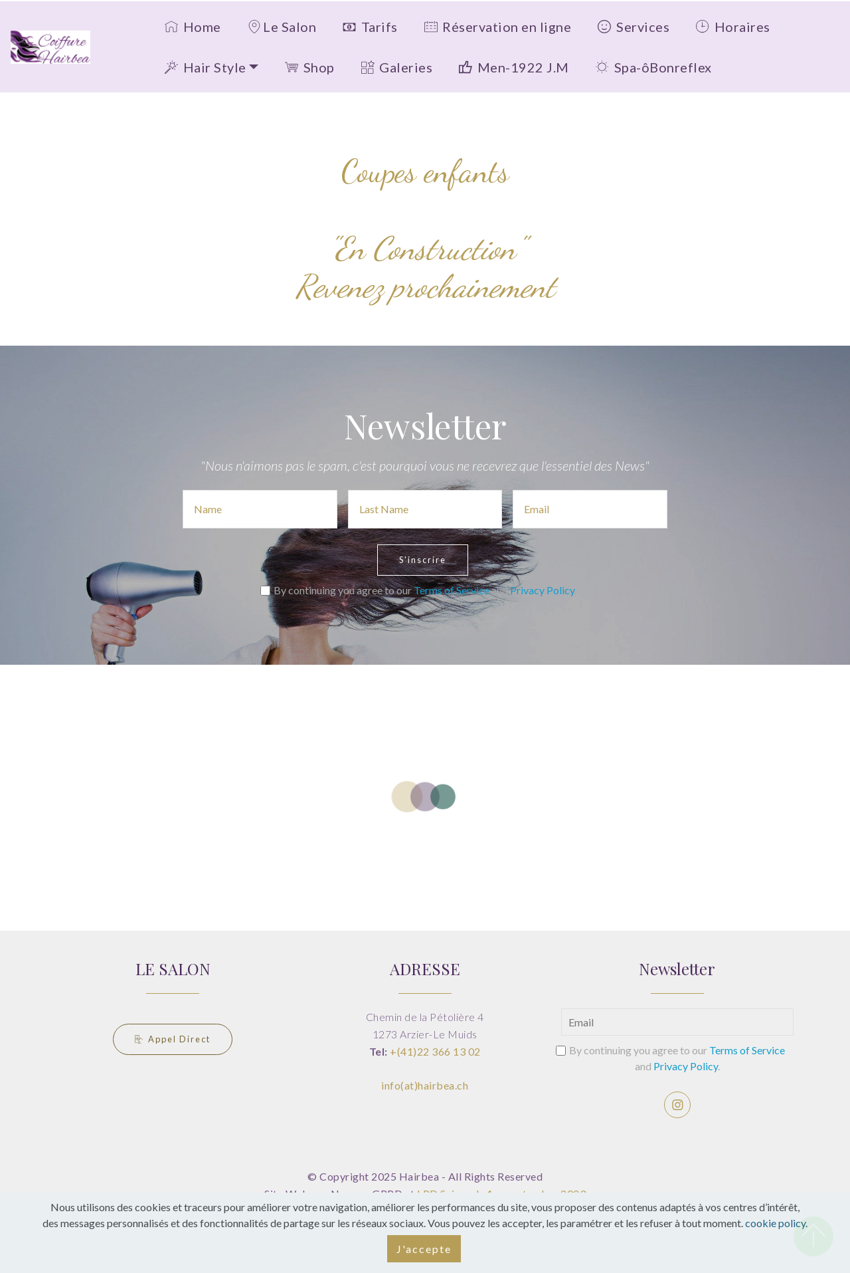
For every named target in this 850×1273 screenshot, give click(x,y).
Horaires (733, 27)
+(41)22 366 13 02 (435, 1051)
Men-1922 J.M (514, 67)
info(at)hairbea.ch (424, 1085)
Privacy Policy (542, 590)
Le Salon (282, 27)
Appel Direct (173, 1039)
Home (193, 27)
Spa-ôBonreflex (654, 67)
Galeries (397, 67)
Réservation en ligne (498, 27)
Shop (310, 67)
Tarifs (370, 27)
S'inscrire (422, 559)
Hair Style (205, 67)
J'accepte (424, 1248)
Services (633, 27)
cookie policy (775, 1222)
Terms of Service (451, 590)
